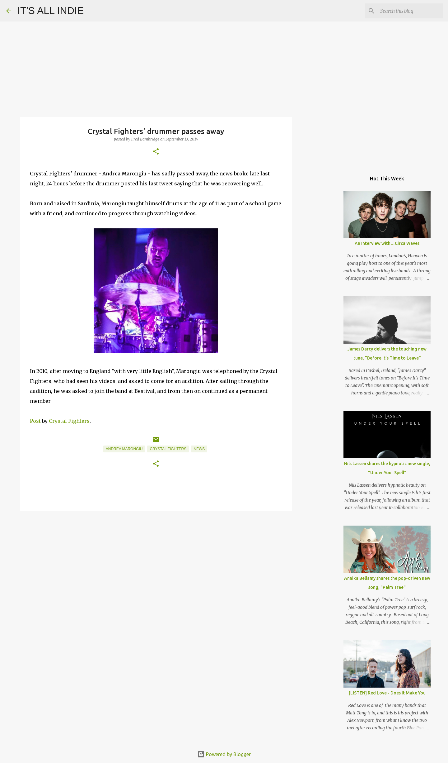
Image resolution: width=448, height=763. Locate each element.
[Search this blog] (410, 10)
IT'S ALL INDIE (50, 10)
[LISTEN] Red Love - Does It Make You (387, 692)
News (199, 449)
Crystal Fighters (69, 421)
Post (35, 421)
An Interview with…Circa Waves (387, 243)
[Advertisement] (155, 564)
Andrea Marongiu (124, 449)
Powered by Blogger (224, 754)
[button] (156, 152)
